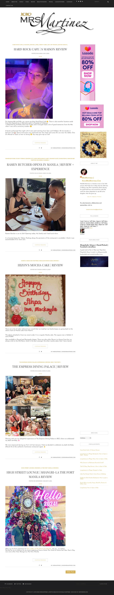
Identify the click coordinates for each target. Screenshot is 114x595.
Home (7, 1)
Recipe (33, 1)
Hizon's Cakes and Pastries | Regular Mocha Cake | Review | (40, 260)
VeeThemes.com (83, 592)
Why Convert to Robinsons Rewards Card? (92, 462)
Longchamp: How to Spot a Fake (89, 487)
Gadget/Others (59, 1)
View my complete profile (94, 196)
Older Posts (70, 572)
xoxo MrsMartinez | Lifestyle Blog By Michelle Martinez (53, 592)
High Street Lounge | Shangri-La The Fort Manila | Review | (40, 468)
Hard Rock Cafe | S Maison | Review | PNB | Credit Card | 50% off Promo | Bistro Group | (39, 44)
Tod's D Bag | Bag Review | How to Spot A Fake (93, 466)
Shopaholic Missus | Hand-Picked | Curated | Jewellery (94, 246)
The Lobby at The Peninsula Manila (39, 549)
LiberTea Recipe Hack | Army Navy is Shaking (93, 474)
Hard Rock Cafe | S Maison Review (40, 49)
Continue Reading (40, 142)
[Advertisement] (94, 299)
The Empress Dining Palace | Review (40, 366)
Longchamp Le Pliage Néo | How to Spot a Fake (93, 459)
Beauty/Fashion (42, 1)
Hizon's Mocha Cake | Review (40, 265)
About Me (14, 1)
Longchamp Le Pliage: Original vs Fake (91, 470)
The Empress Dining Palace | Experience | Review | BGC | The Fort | (40, 362)
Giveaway (69, 1)
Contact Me (9, 5)
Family (21, 1)
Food (27, 1)
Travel (51, 1)
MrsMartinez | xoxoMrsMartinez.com (91, 179)
